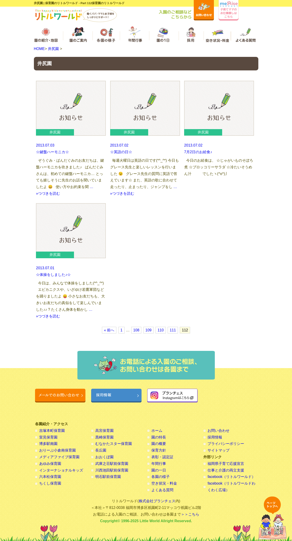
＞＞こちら (190, 514)
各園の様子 (160, 477)
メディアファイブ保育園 (59, 457)
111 (173, 330)
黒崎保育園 (104, 437)
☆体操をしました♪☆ (53, 275)
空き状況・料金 (164, 483)
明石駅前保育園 (108, 477)
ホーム (156, 431)
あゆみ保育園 (50, 464)
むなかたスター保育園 (113, 444)
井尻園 (53, 49)
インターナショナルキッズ (61, 470)
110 (161, 330)
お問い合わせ (218, 431)
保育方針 (158, 450)
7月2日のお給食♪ (198, 152)
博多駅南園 (48, 444)
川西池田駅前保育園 (111, 470)
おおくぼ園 (104, 457)
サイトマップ (218, 450)
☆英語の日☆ (121, 152)
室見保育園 (48, 437)
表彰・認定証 (162, 457)
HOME (39, 49)
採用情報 (214, 437)
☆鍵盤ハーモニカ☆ (52, 152)
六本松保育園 (50, 477)
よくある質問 (162, 490)
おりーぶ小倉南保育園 (57, 450)
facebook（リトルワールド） (231, 477)
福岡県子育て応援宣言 (225, 464)
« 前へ (109, 330)
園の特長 (158, 437)
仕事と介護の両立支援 (225, 470)
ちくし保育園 (50, 483)
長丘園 (100, 450)
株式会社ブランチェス (157, 501)
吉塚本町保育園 (52, 431)
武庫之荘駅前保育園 (111, 464)
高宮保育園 (104, 431)
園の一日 (158, 470)
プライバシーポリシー (225, 444)
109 (148, 330)
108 (136, 330)
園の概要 (158, 444)
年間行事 (158, 464)
